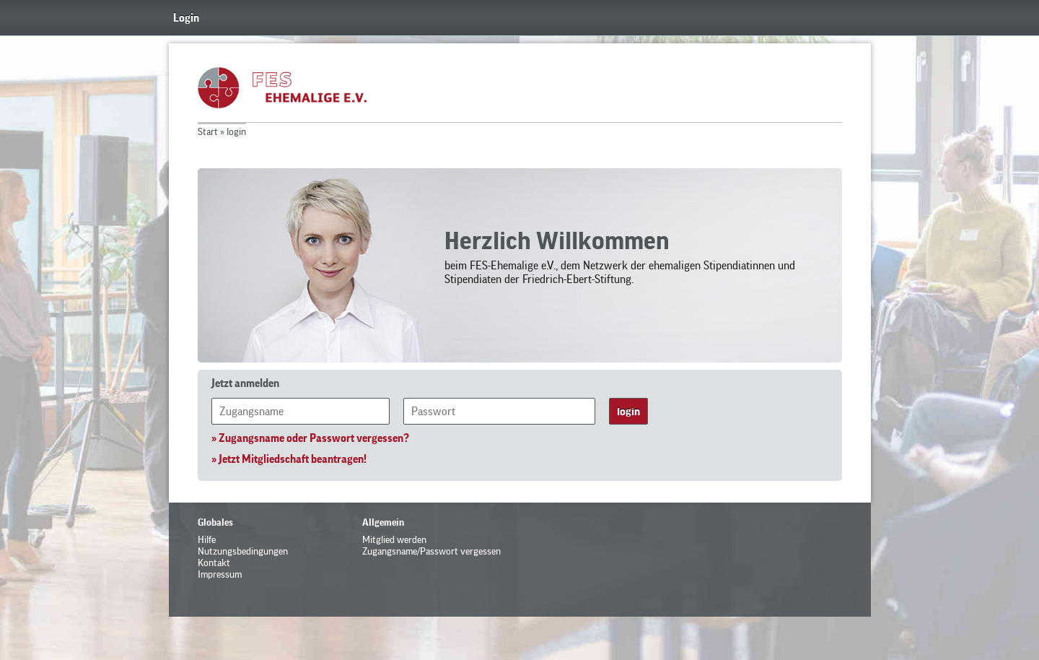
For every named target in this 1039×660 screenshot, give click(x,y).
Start (208, 132)
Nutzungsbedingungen (243, 552)
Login (186, 18)
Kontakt (214, 563)
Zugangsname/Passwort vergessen (431, 552)
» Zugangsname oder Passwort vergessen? (310, 438)
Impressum (220, 575)
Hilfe (207, 540)
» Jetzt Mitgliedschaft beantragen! (289, 459)
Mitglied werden (394, 540)
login (236, 132)
